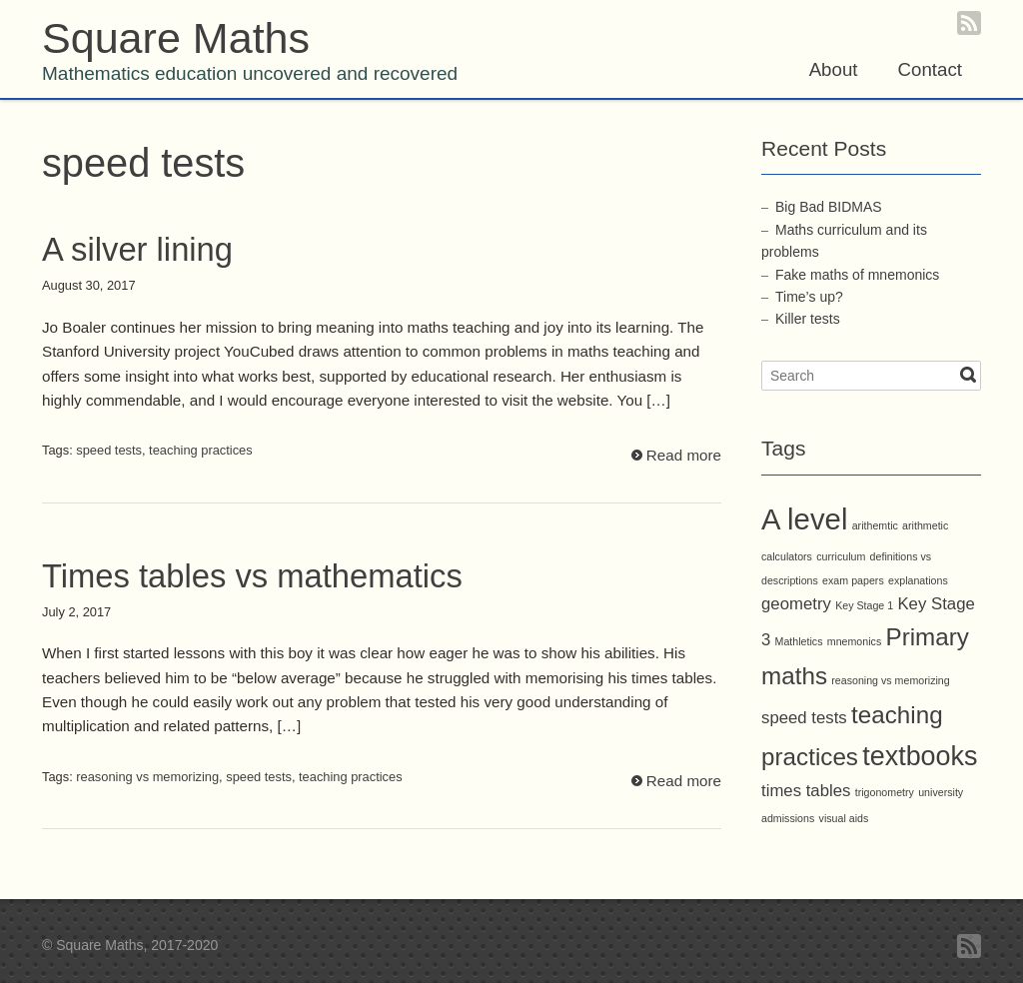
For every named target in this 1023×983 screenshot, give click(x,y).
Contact (930, 69)
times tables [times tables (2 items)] (805, 790)
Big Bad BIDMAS (828, 207)
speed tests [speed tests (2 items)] (804, 717)
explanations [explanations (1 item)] (918, 580)
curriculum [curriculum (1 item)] (840, 556)
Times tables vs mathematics (252, 575)
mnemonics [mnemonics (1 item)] (854, 641)
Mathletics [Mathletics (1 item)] (799, 641)
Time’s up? (809, 297)
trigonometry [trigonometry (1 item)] (884, 792)
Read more (683, 455)
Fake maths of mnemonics (857, 275)
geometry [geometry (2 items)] (796, 603)
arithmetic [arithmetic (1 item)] (925, 525)
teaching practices (201, 450)
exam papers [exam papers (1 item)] (853, 580)
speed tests (109, 450)
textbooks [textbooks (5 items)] (919, 756)
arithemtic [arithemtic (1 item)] (875, 525)
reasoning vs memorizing (147, 776)
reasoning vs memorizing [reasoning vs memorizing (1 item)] (890, 680)
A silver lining (137, 249)
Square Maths (176, 38)
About (833, 69)
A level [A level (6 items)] (804, 518)
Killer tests (807, 319)
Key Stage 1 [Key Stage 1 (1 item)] (864, 605)
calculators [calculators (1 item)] (786, 556)
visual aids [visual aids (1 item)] (844, 818)
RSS (969, 23)
